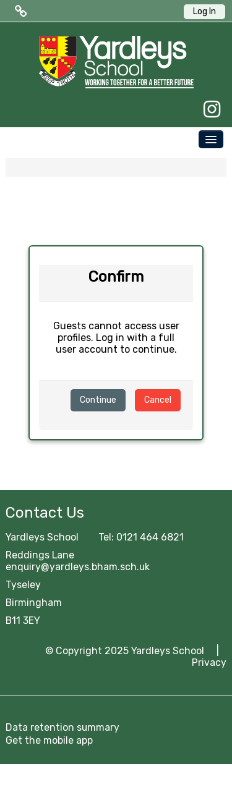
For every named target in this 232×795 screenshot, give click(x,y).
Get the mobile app (49, 740)
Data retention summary (62, 727)
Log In (204, 11)
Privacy (209, 662)
